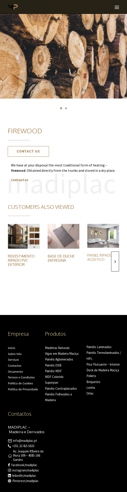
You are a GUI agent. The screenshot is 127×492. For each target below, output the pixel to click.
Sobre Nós (15, 354)
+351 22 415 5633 (23, 446)
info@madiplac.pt (25, 441)
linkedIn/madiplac (24, 475)
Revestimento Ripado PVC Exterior (21, 260)
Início (11, 348)
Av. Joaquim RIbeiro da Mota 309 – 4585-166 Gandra (28, 455)
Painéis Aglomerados (59, 359)
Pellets (91, 376)
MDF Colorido (54, 377)
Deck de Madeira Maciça (102, 370)
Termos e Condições (21, 377)
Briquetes (93, 382)
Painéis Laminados (99, 347)
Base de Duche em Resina (61, 258)
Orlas (89, 393)
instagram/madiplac (25, 470)
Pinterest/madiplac (25, 481)
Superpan (51, 382)
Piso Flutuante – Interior (103, 364)
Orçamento (15, 372)
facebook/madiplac (24, 465)
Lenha (90, 387)
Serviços (13, 360)
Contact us (28, 151)
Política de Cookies (20, 383)
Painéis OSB (53, 365)
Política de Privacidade (23, 389)
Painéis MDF (53, 371)
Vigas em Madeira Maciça (61, 353)
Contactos (14, 366)
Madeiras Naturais (57, 348)
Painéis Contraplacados (61, 388)
